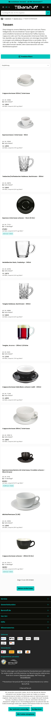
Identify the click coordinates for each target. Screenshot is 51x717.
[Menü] (3, 7)
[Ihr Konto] (48, 7)
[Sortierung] (25, 65)
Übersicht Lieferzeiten (26, 675)
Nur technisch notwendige (19, 709)
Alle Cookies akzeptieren (25, 714)
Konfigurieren (37, 709)
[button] (25, 599)
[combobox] (23, 13)
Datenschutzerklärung (25, 705)
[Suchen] (48, 13)
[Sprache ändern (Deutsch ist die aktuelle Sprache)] (8, 7)
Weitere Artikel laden (25, 588)
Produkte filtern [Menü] (25, 57)
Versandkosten (25, 677)
